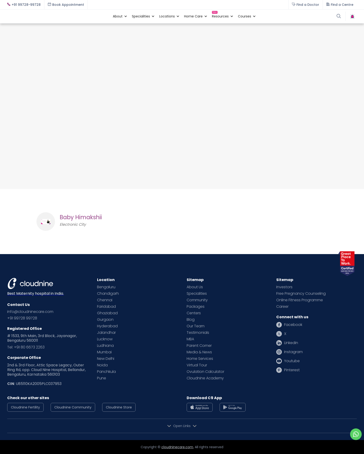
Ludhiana (105, 346)
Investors (284, 287)
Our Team (196, 326)
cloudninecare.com (177, 447)
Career (282, 307)
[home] (57, 16)
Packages (196, 307)
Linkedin (291, 343)
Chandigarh (108, 294)
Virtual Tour (197, 365)
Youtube (292, 361)
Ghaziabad (107, 313)
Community (197, 300)
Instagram (293, 352)
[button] (117, 16)
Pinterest (292, 370)
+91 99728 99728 (22, 318)
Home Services (200, 359)
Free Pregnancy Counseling (301, 294)
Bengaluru (106, 287)
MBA (190, 339)
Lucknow (105, 339)
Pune (101, 378)
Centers (194, 313)
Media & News (199, 352)
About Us (195, 287)
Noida (102, 365)
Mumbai (104, 352)
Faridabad (106, 307)
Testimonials (198, 333)
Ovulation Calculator (205, 372)
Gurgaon (105, 320)
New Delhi (105, 359)
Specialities (197, 294)
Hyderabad (107, 326)
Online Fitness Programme (299, 300)
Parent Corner (199, 346)
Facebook (293, 325)
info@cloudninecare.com (30, 312)
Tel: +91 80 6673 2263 (26, 347)
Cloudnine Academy (205, 378)
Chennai (104, 300)
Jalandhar (106, 333)
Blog (191, 320)
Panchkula (106, 372)
